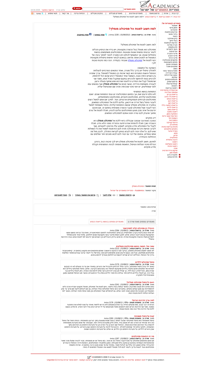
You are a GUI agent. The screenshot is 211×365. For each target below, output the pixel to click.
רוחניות (174, 86)
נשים (175, 69)
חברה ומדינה (172, 45)
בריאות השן (173, 103)
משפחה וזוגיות (171, 64)
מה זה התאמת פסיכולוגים (143, 336)
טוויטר (38, 13)
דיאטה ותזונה (172, 112)
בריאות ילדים (172, 107)
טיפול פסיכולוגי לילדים (144, 262)
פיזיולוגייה (174, 137)
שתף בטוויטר (99, 35)
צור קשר (65, 13)
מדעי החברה (172, 53)
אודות (166, 13)
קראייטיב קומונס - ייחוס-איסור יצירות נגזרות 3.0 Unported (70, 360)
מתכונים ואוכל (171, 66)
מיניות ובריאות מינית (170, 127)
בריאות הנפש (150, 17)
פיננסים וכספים (171, 79)
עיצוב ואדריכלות (171, 75)
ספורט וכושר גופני (170, 71)
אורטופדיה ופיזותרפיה (169, 90)
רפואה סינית (173, 146)
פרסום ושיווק (172, 81)
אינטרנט (174, 30)
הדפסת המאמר (125, 195)
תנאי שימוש (52, 13)
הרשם (51, 10)
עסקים (174, 77)
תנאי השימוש (140, 360)
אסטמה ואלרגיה (171, 92)
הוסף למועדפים (60, 195)
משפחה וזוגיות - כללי (132, 302)
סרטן (176, 135)
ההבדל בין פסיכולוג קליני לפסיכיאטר (138, 228)
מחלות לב (174, 125)
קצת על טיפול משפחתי (144, 316)
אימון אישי (173, 28)
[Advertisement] (124, 21)
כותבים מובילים (97, 13)
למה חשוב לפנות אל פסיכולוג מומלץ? (128, 17)
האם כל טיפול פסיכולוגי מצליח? (140, 282)
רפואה (175, 142)
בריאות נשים (173, 109)
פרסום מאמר (154, 13)
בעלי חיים (173, 41)
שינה (176, 148)
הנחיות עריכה (79, 13)
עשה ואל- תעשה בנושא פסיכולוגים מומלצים (135, 246)
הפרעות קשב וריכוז (170, 116)
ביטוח (175, 36)
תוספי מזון (174, 153)
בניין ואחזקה (172, 38)
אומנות (174, 25)
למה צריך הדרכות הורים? (143, 300)
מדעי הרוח (173, 58)
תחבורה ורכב (172, 155)
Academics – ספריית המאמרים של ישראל (127, 190)
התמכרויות (173, 120)
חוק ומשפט (172, 47)
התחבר (45, 10)
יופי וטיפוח (173, 51)
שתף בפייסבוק (83, 35)
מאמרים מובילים (115, 13)
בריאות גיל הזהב (171, 97)
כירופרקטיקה (172, 122)
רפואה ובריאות (165, 17)
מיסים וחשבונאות (170, 62)
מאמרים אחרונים (136, 13)
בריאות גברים (172, 94)
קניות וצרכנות (172, 84)
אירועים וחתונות (171, 32)
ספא (176, 133)
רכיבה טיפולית (172, 140)
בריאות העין (173, 101)
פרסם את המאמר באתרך (85, 195)
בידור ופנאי (173, 34)
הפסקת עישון (172, 114)
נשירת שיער (173, 131)
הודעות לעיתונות (170, 43)
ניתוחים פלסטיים (171, 129)
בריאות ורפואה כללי (170, 105)
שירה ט (148, 35)
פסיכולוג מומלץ (135, 60)
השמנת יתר (173, 118)
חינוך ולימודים (172, 49)
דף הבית (175, 13)
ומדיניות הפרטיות (127, 360)
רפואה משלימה (171, 144)
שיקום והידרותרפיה (170, 150)
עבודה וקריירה (171, 73)
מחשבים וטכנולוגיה (169, 60)
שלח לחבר (107, 195)
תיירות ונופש (172, 157)
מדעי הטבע (172, 56)
